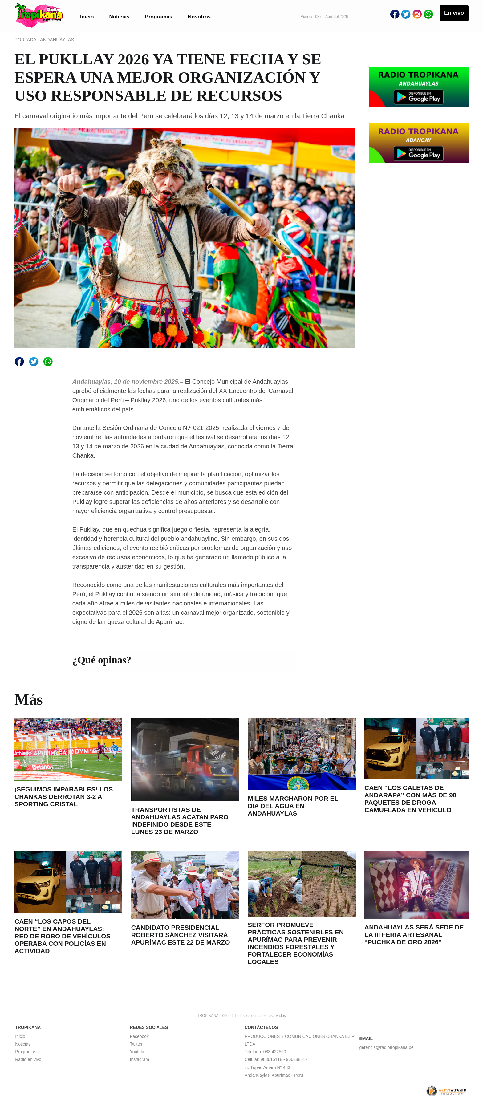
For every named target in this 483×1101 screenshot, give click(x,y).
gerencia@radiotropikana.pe (386, 1047)
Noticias (119, 17)
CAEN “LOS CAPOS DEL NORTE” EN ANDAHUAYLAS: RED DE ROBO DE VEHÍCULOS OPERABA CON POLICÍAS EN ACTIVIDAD (62, 936)
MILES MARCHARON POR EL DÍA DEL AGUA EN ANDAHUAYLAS (293, 806)
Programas (158, 17)
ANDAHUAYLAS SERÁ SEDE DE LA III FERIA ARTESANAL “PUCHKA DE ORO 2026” (414, 934)
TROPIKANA (207, 1016)
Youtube (138, 1051)
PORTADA (25, 39)
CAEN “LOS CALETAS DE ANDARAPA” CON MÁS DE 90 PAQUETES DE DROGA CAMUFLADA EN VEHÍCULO (410, 798)
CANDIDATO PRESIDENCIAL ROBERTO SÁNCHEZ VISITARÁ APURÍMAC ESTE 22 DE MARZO (180, 935)
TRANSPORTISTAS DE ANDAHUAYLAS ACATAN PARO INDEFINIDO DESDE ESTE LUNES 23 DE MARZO (180, 820)
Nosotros (199, 17)
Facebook (139, 1036)
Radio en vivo (28, 1059)
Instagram (139, 1059)
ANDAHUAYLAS (57, 39)
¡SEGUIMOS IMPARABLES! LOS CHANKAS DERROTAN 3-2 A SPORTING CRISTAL (63, 797)
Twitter (136, 1044)
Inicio (87, 17)
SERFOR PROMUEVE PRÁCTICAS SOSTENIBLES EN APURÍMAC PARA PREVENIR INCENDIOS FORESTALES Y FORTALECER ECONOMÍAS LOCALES (296, 943)
